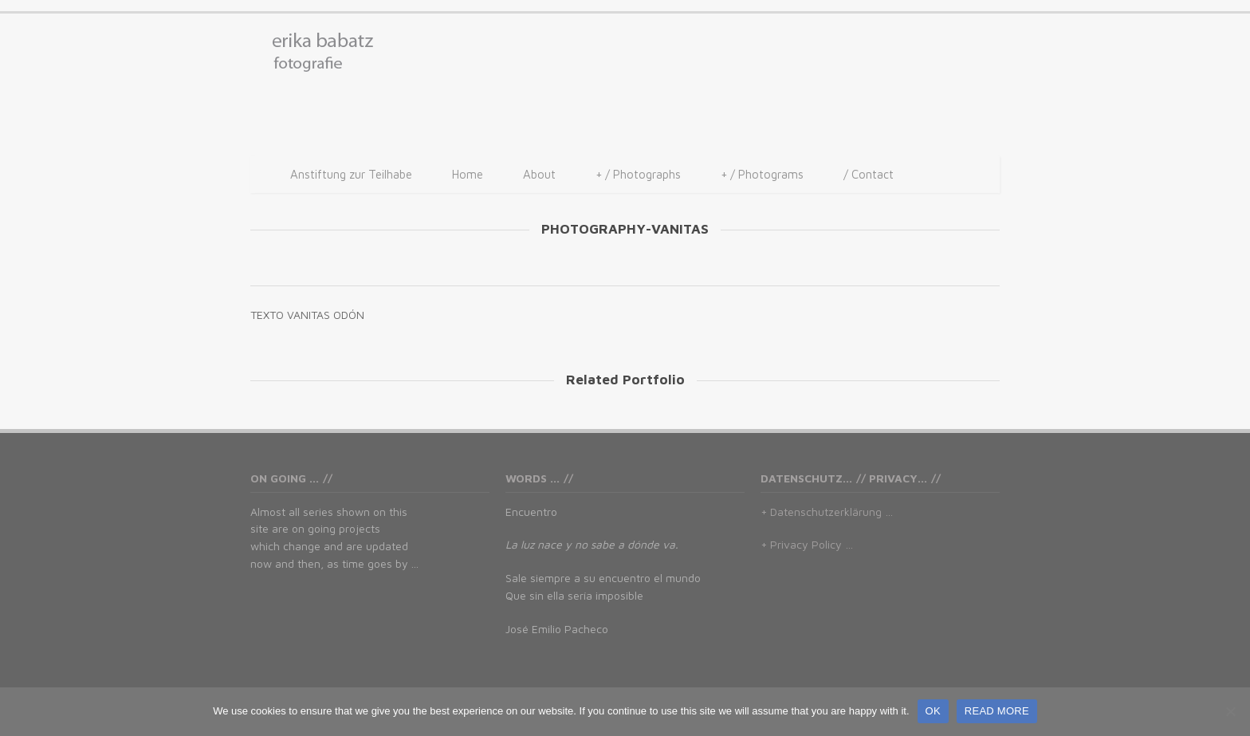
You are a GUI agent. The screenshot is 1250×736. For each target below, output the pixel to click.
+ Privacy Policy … (807, 544)
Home (467, 174)
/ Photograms (762, 174)
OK (933, 711)
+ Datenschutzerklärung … (827, 511)
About (539, 174)
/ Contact (868, 174)
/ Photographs (638, 174)
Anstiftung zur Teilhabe (351, 174)
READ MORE (997, 711)
